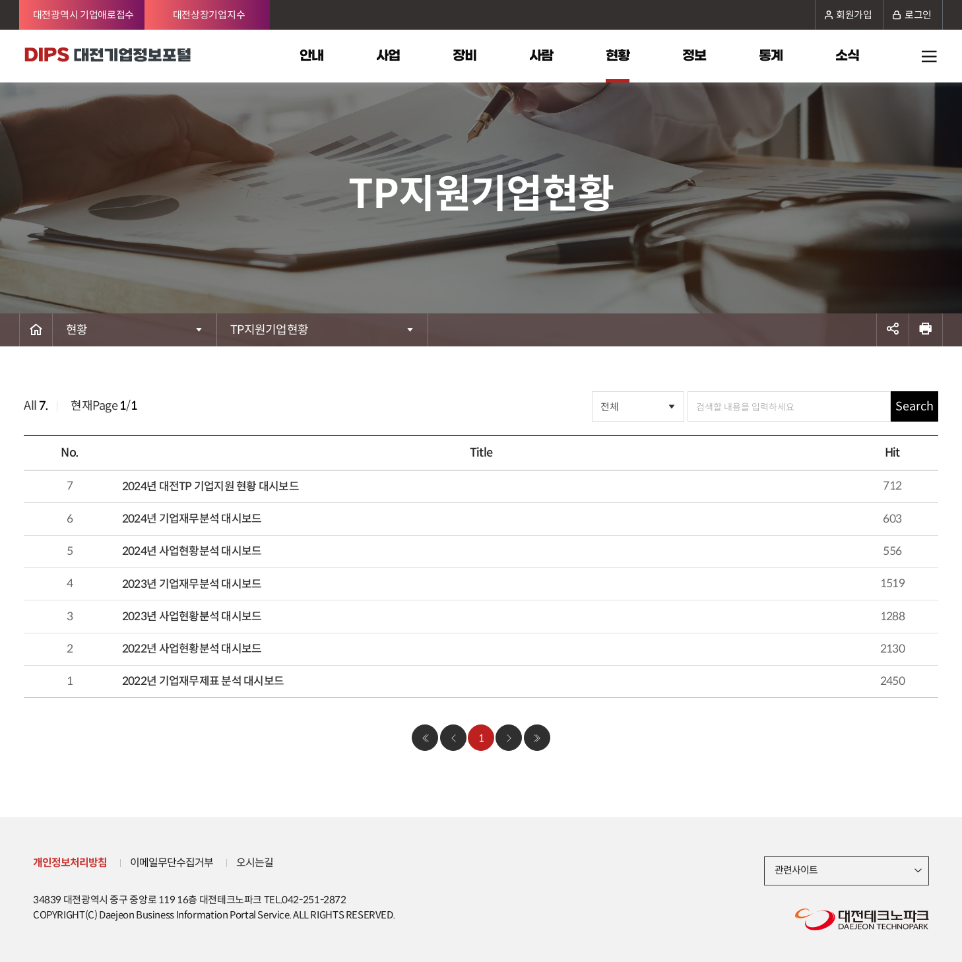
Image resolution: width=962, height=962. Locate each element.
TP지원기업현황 (269, 330)
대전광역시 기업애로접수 (83, 15)
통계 (771, 56)
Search (914, 406)
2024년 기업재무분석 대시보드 (191, 519)
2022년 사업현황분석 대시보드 (191, 649)
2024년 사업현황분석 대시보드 (191, 551)
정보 (694, 56)
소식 (847, 56)
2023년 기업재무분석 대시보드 (191, 584)
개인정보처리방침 (70, 863)
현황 (617, 56)
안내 (311, 56)
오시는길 (254, 863)
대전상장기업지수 (209, 15)
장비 (464, 56)
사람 (541, 56)
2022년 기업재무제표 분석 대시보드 (203, 681)
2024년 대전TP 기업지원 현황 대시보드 (210, 487)
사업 (388, 56)
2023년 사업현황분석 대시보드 (191, 617)
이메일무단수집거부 (171, 863)
